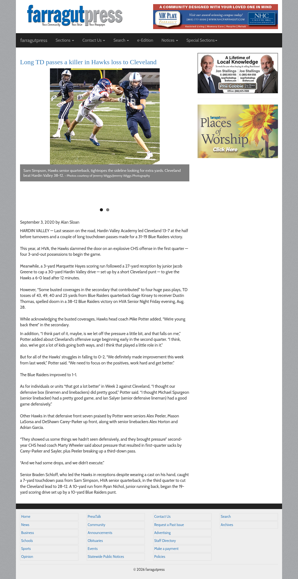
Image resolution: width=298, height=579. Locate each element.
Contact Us (162, 517)
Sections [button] (64, 40)
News (25, 525)
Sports (26, 549)
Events (93, 549)
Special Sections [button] (201, 40)
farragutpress (33, 40)
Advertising (162, 533)
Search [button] (121, 40)
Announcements (100, 533)
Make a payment (166, 549)
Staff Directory (165, 541)
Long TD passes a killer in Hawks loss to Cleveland (88, 62)
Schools (27, 541)
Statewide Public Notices (106, 557)
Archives (227, 525)
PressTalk (94, 517)
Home (25, 517)
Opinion (27, 557)
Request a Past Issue (169, 525)
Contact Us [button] (93, 40)
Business (27, 533)
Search (226, 517)
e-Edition (145, 40)
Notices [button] (169, 40)
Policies (159, 557)
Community (96, 525)
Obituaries (95, 541)
